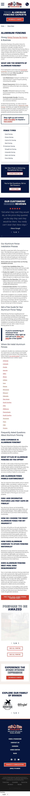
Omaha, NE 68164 (15, 732)
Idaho (4, 373)
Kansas (5, 386)
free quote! (8, 121)
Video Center (15, 750)
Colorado (5, 364)
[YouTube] (18, 759)
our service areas (14, 356)
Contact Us (15, 742)
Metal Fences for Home (17, 37)
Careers (15, 746)
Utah (4, 425)
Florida (5, 367)
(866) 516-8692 (9, 119)
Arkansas (5, 361)
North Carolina (7, 402)
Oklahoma (6, 409)
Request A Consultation (15, 764)
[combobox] (5, 794)
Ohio (4, 406)
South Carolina (7, 415)
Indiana (5, 380)
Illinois (5, 377)
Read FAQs (15, 189)
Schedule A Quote (15, 677)
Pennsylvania (6, 412)
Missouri (5, 393)
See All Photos (15, 648)
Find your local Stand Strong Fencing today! (15, 597)
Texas (4, 422)
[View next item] (18, 232)
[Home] (15, 4)
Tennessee (6, 418)
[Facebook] (11, 759)
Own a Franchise (15, 739)
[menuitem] (16, 134)
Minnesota (6, 390)
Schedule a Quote (15, 19)
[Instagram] (15, 759)
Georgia (5, 370)
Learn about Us (15, 173)
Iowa (4, 383)
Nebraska (5, 396)
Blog (15, 753)
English (4, 794)
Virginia (5, 428)
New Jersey (6, 399)
